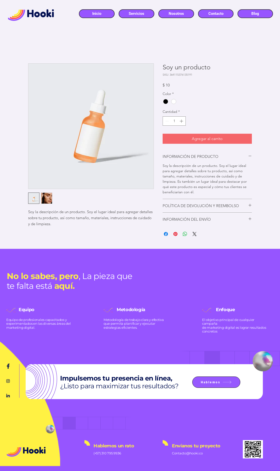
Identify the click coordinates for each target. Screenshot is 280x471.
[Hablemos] (216, 382)
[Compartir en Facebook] (166, 234)
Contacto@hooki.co (187, 453)
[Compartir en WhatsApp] (185, 234)
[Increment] (182, 121)
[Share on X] (195, 234)
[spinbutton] (174, 121)
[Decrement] (166, 121)
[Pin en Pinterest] (175, 234)
